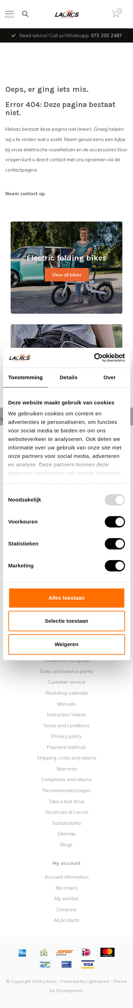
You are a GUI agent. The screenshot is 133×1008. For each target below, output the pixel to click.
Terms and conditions (66, 725)
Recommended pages (67, 790)
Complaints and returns (66, 779)
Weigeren (66, 644)
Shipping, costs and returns (66, 758)
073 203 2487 (106, 35)
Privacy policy (66, 736)
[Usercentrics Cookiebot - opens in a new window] (95, 357)
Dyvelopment (69, 990)
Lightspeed (97, 981)
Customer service (66, 682)
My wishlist (66, 898)
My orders (67, 888)
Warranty (66, 769)
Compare (66, 909)
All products (66, 920)
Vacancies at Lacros (67, 812)
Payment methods (67, 747)
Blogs (66, 844)
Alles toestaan (67, 598)
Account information (67, 877)
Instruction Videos (66, 714)
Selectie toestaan (66, 621)
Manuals (66, 704)
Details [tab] (68, 377)
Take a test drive (66, 801)
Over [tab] (110, 377)
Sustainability (66, 823)
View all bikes (67, 275)
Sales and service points (66, 671)
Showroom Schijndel (66, 660)
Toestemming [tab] (25, 377)
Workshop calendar (66, 693)
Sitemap (66, 833)
